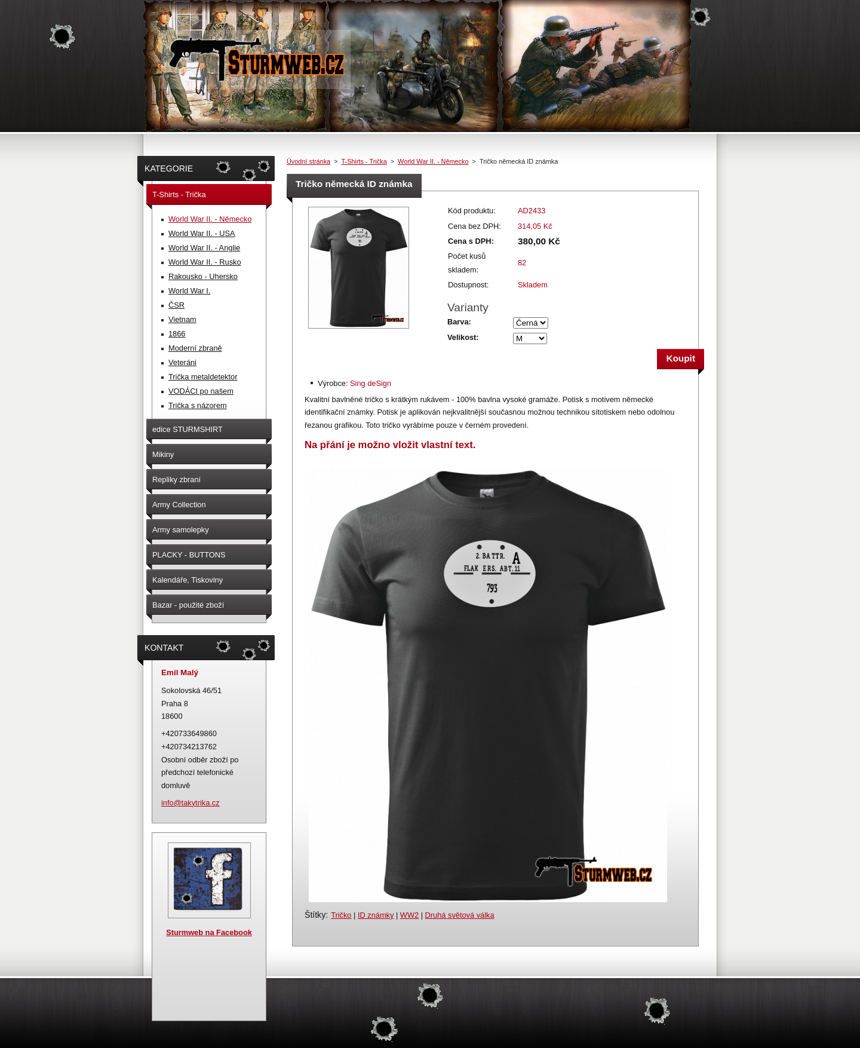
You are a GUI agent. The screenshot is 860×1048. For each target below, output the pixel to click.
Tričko (341, 915)
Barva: (459, 321)
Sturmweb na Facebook (209, 932)
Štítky (315, 915)
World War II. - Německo (433, 161)
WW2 (409, 915)
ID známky (376, 915)
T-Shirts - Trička (364, 161)
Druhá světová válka (459, 915)
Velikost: (463, 337)
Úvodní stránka (308, 161)
